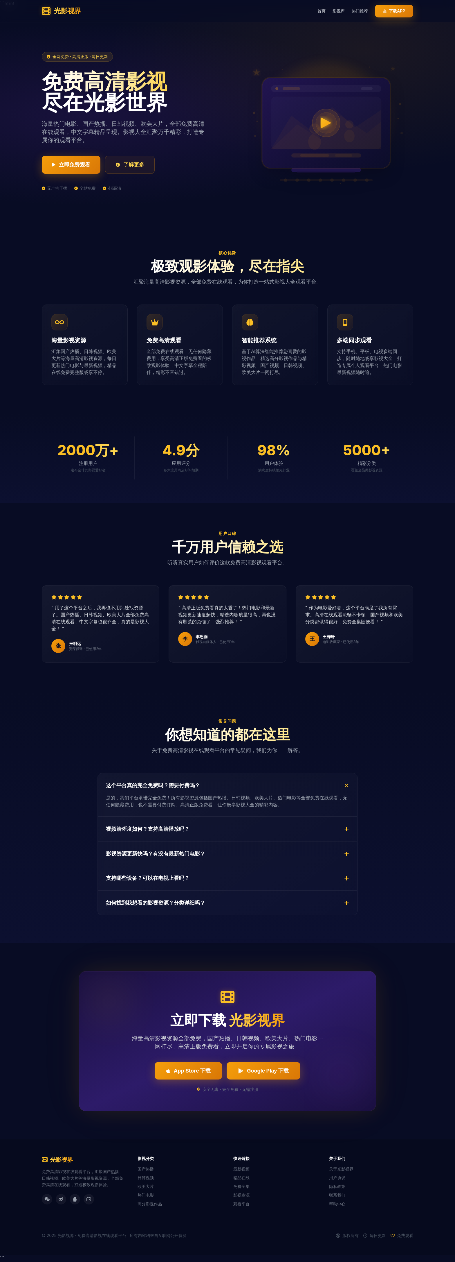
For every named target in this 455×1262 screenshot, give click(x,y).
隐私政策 (337, 1186)
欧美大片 (146, 1186)
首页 (321, 10)
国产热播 (146, 1169)
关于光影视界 (341, 1169)
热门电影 (146, 1195)
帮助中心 (337, 1204)
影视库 (339, 10)
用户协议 (337, 1177)
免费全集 (241, 1186)
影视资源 (241, 1195)
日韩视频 (146, 1177)
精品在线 (241, 1177)
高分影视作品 (150, 1204)
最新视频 (241, 1169)
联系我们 (337, 1195)
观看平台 (241, 1204)
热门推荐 (360, 10)
